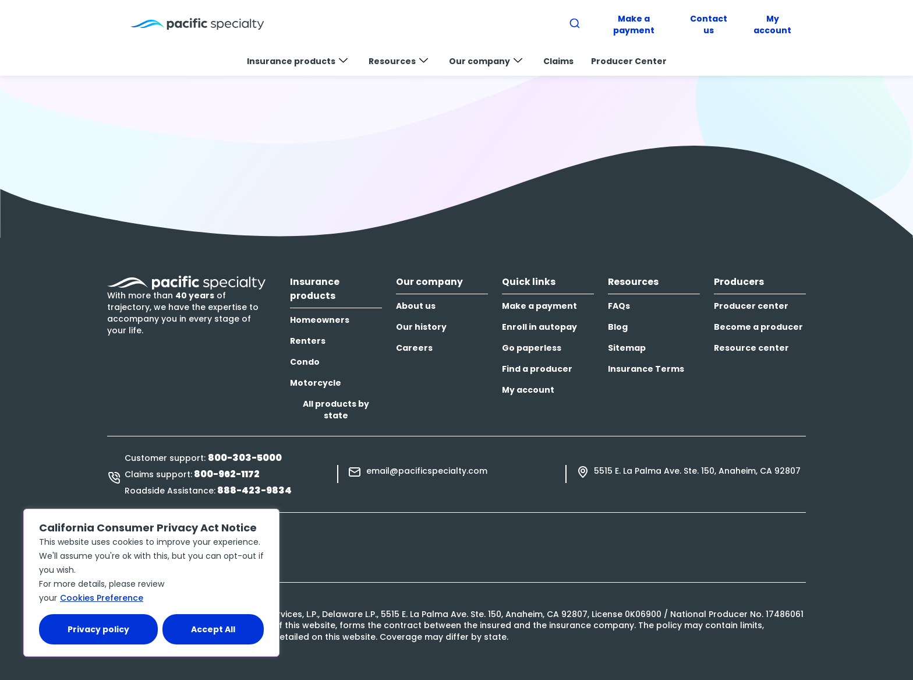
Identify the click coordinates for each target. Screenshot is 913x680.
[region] (151, 583)
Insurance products (297, 61)
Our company (485, 61)
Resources (398, 61)
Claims (558, 61)
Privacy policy (98, 629)
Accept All (213, 629)
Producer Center (629, 61)
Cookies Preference (101, 598)
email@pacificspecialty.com (426, 471)
